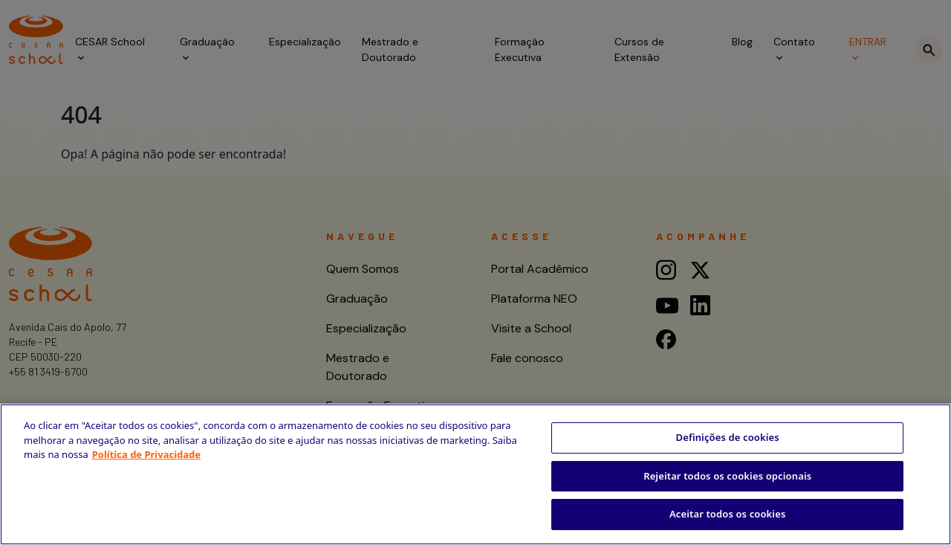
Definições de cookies (727, 437)
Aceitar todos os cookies (727, 513)
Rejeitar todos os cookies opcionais (727, 476)
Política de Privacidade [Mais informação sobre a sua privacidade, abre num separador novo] (146, 454)
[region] (475, 474)
